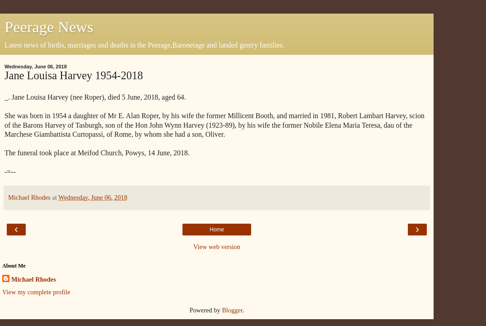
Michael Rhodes (33, 279)
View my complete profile (36, 292)
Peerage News (49, 26)
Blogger (232, 310)
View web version (216, 246)
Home (217, 229)
